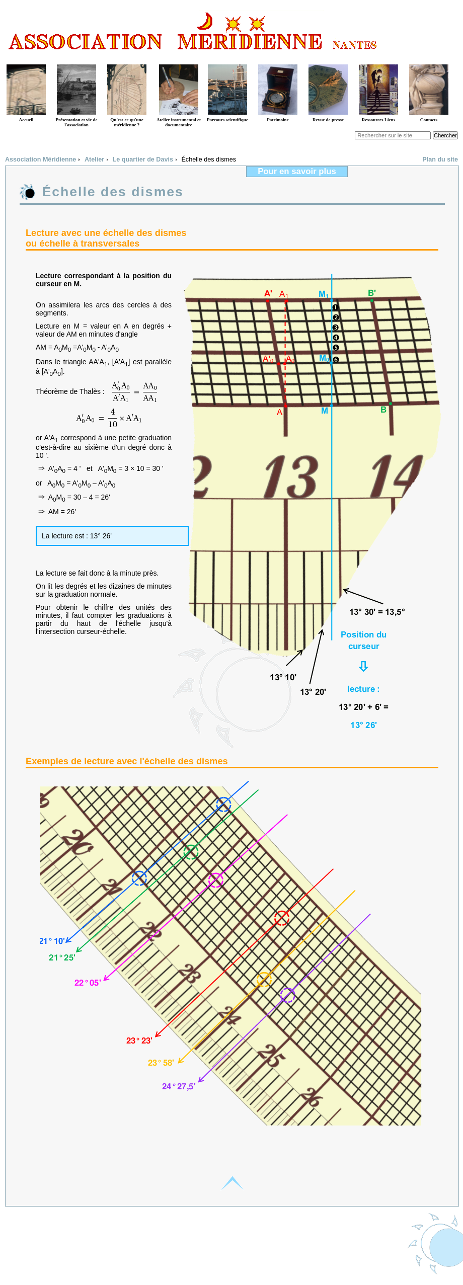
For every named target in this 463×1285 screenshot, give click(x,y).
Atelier (94, 159)
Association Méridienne (40, 159)
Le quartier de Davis (143, 159)
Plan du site (440, 159)
